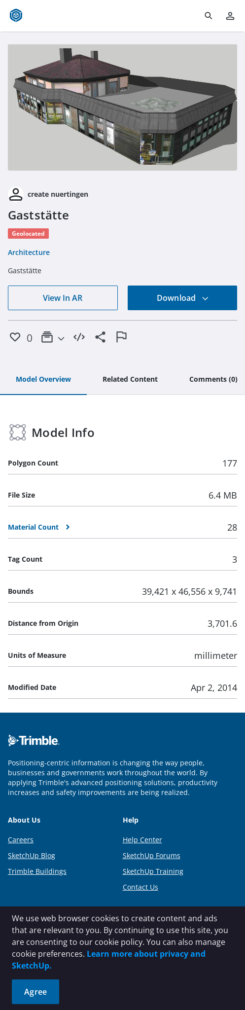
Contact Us (140, 887)
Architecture (29, 252)
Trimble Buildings (37, 871)
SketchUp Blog (31, 855)
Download (183, 297)
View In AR (62, 297)
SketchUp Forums (151, 855)
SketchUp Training (153, 871)
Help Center (142, 839)
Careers (21, 839)
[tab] (43, 379)
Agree (35, 991)
